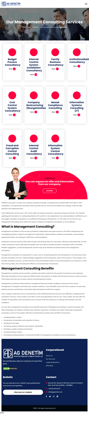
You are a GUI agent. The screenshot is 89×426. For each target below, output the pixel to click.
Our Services (50, 359)
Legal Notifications (52, 362)
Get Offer (49, 191)
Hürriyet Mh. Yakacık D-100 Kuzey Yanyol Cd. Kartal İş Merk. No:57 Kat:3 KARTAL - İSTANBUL (65, 384)
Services (35, 27)
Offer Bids (49, 366)
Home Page (26, 27)
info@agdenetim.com (55, 392)
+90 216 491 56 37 (54, 389)
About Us (49, 356)
